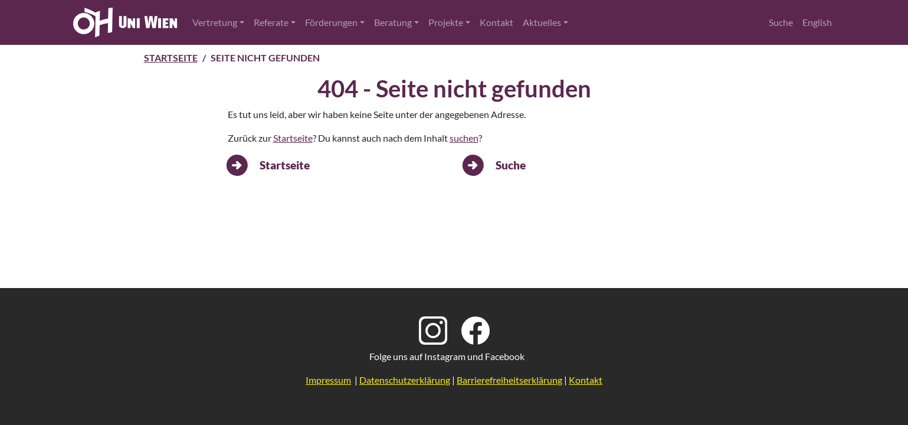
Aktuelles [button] (542, 22)
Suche (781, 22)
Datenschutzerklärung (404, 379)
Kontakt (496, 22)
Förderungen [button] (331, 22)
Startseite (171, 57)
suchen (464, 137)
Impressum (328, 379)
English (817, 22)
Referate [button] (271, 22)
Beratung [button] (393, 22)
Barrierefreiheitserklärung (509, 379)
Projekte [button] (445, 22)
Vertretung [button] (214, 22)
